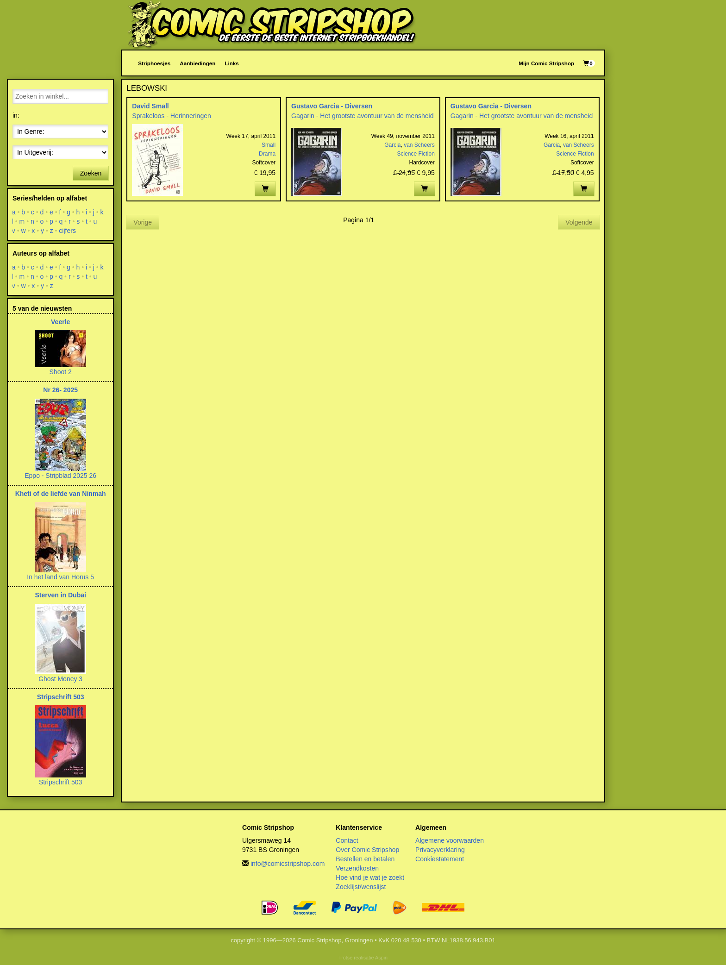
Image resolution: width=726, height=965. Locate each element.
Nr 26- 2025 (60, 390)
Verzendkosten (357, 868)
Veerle (60, 322)
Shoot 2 (61, 372)
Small (268, 145)
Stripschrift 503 (60, 697)
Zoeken (91, 173)
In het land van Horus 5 (60, 577)
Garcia (392, 145)
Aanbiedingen (197, 63)
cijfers (68, 230)
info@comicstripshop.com (287, 863)
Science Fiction (415, 153)
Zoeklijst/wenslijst (361, 886)
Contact (347, 840)
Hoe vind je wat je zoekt (370, 877)
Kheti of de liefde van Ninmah (60, 493)
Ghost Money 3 (60, 679)
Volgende (578, 222)
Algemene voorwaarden (449, 840)
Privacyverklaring (440, 849)
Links (231, 63)
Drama (267, 153)
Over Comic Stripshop (367, 849)
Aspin (381, 957)
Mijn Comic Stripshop (546, 63)
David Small (150, 106)
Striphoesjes (154, 63)
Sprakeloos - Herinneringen (171, 115)
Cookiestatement (439, 859)
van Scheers (419, 145)
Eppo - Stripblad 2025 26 (60, 475)
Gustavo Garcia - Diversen (331, 106)
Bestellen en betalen (365, 859)
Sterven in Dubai (60, 595)
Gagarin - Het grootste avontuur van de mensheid (362, 115)
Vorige (142, 222)
